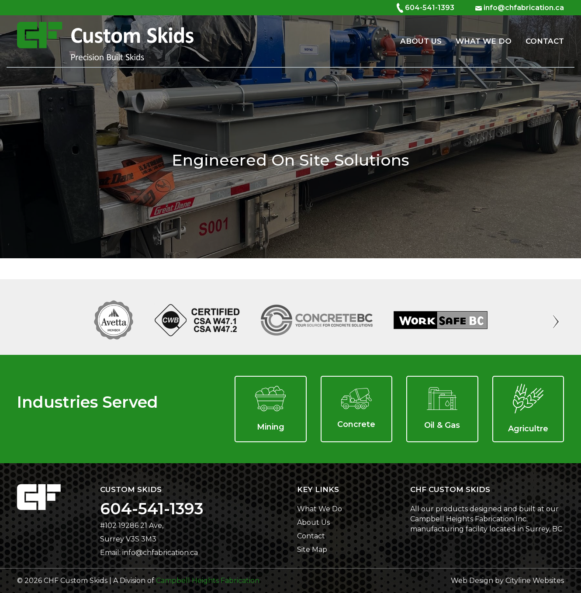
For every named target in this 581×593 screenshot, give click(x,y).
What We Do (484, 41)
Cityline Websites (534, 580)
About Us (421, 41)
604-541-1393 (429, 7)
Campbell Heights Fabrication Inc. (469, 519)
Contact (545, 41)
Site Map (312, 549)
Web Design (472, 580)
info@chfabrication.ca (524, 7)
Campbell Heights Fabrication (207, 580)
